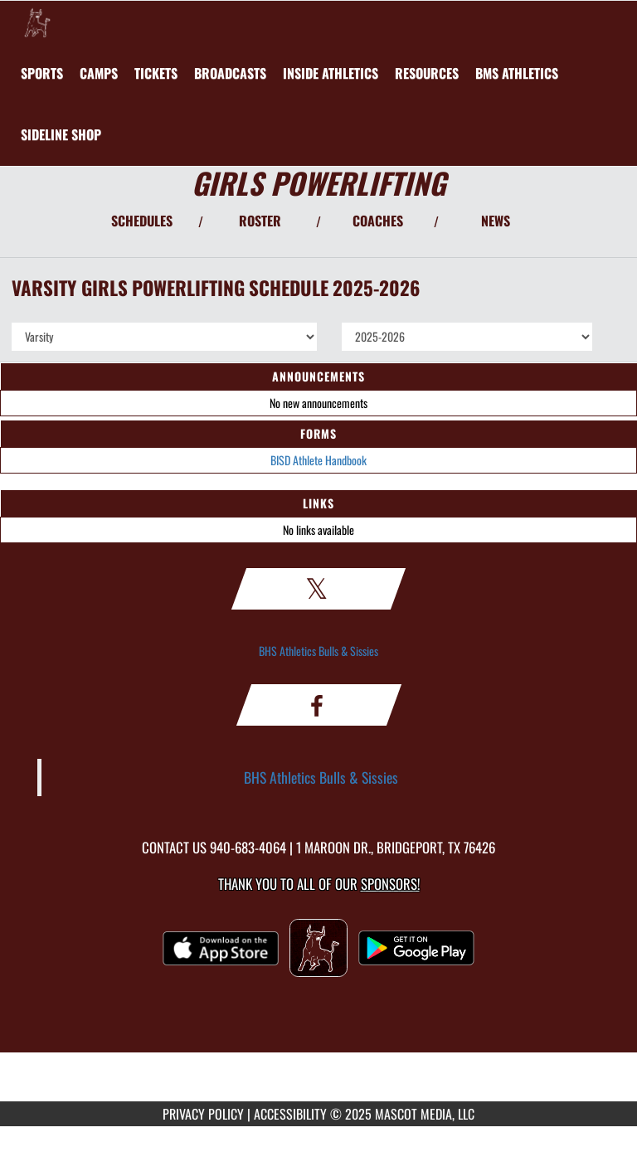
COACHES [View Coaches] (378, 220)
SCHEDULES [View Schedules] (142, 220)
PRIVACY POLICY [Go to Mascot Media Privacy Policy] (203, 1114)
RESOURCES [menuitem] (427, 73)
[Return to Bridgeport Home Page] (37, 21)
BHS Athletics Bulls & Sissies (318, 650)
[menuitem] (98, 73)
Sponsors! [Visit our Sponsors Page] (390, 883)
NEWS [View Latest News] (495, 220)
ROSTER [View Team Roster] (260, 220)
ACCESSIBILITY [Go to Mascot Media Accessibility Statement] (290, 1114)
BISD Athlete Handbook (318, 460)
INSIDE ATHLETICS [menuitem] (330, 73)
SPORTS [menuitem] (42, 73)
